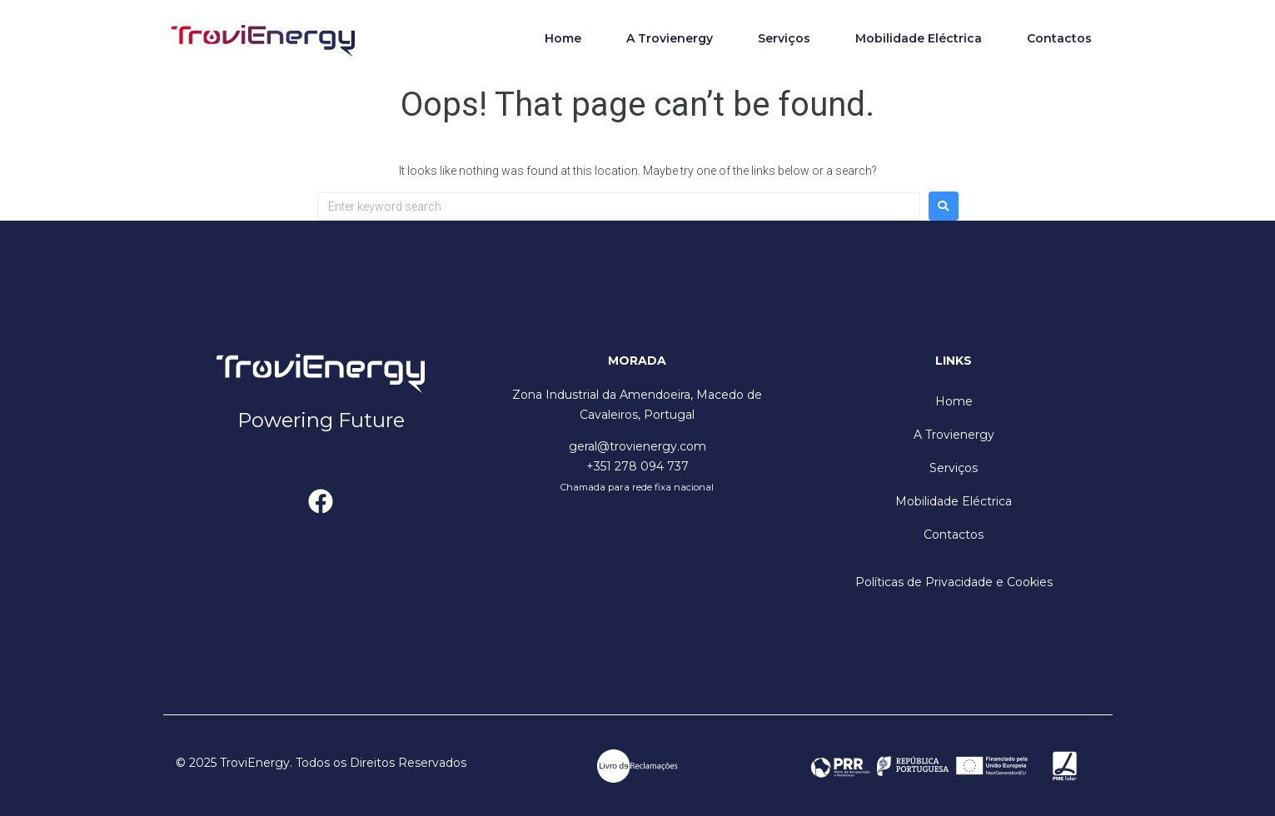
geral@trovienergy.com (637, 446)
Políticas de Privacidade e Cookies (954, 582)
